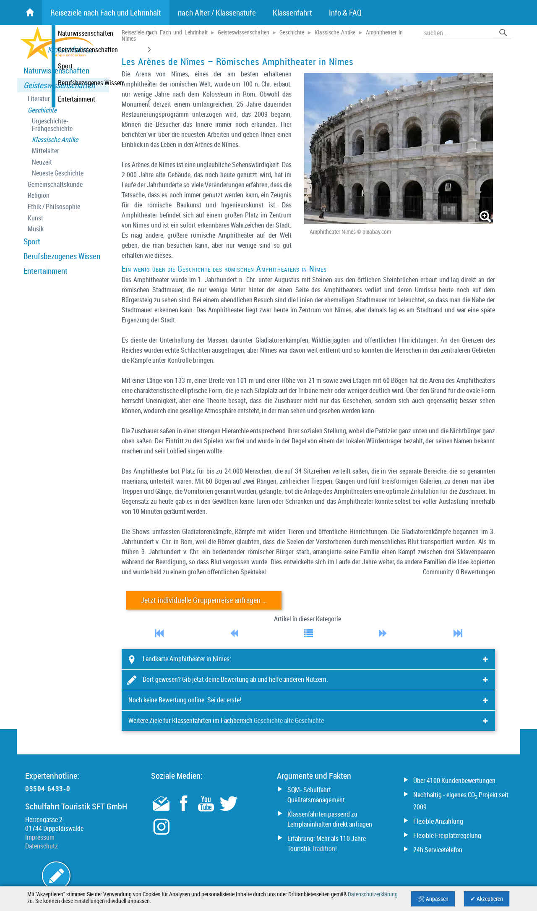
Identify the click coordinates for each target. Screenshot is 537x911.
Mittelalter (45, 151)
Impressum (40, 837)
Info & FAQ (345, 12)
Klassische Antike (55, 139)
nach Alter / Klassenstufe (217, 12)
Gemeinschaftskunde (55, 184)
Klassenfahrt (292, 12)
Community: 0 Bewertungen (459, 571)
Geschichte (42, 110)
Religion (39, 195)
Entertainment (45, 270)
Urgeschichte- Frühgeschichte (52, 125)
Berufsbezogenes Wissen (61, 256)
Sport (31, 241)
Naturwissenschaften (56, 70)
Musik (36, 229)
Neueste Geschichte (57, 173)
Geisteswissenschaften (59, 85)
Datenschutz (41, 846)
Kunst (35, 218)
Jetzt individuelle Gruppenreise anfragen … (204, 600)
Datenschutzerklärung (373, 894)
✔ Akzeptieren (486, 899)
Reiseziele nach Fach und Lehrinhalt (165, 32)
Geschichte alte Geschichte (289, 720)
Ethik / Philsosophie (54, 206)
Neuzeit (42, 162)
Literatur (39, 98)
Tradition (323, 848)
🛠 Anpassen (432, 899)
